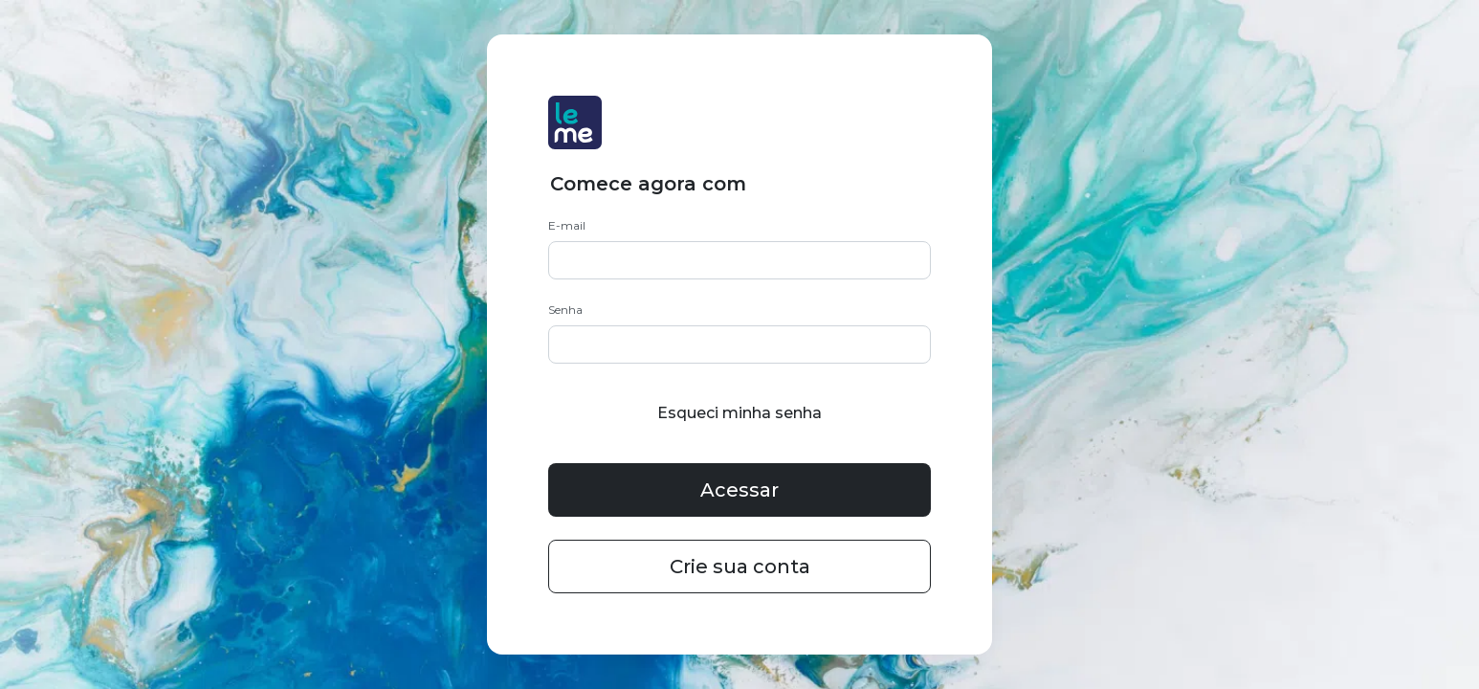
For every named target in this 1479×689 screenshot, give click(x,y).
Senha (565, 309)
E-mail (566, 225)
